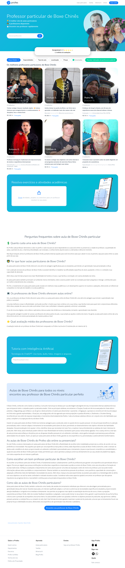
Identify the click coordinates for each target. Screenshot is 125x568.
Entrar (105, 3)
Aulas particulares (82, 3)
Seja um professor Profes (72, 545)
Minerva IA (98, 3)
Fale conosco (95, 563)
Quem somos (12, 545)
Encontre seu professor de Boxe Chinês (62, 508)
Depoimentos (12, 548)
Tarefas (91, 3)
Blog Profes (39, 555)
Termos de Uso (13, 558)
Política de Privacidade (15, 561)
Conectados (77, 59)
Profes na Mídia (13, 555)
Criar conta (113, 3)
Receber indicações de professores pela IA (101, 60)
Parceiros (11, 551)
